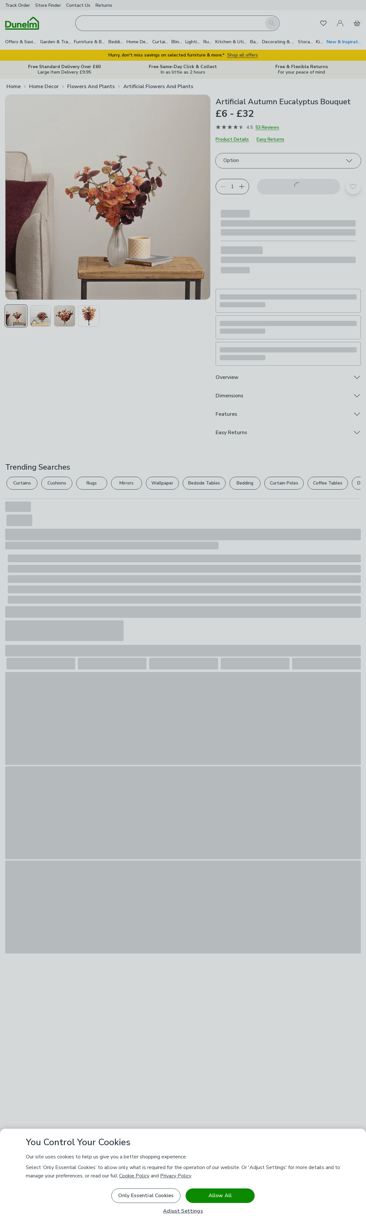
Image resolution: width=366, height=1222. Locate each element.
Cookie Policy (134, 1175)
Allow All (220, 1195)
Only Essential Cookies (146, 1195)
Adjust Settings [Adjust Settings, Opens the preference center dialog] (183, 1211)
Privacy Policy (175, 1175)
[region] (183, 1175)
